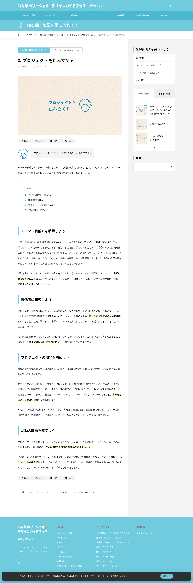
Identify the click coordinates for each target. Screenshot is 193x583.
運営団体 (140, 527)
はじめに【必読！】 (29, 17)
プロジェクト (89, 492)
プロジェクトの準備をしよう (66, 50)
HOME (164, 15)
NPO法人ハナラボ (144, 533)
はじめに (140, 58)
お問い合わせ (63, 561)
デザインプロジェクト (50, 492)
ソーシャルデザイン (33, 492)
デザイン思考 (79, 492)
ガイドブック (51, 15)
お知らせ (74, 15)
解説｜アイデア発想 (105, 556)
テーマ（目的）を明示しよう (41, 195)
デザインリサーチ (66, 492)
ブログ (96, 15)
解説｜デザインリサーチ (107, 547)
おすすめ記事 (165, 98)
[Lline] (53, 141)
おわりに (140, 84)
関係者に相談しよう (37, 200)
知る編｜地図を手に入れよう (34, 50)
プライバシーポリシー (100, 576)
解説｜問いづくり (104, 552)
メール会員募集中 (141, 15)
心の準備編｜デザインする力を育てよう (113, 533)
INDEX (60, 527)
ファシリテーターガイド (107, 566)
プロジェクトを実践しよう (149, 75)
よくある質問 (119, 15)
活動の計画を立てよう (38, 210)
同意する (167, 576)
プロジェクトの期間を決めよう (42, 205)
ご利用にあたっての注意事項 (69, 566)
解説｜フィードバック (106, 561)
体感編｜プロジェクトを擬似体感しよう (113, 542)
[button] (154, 105)
